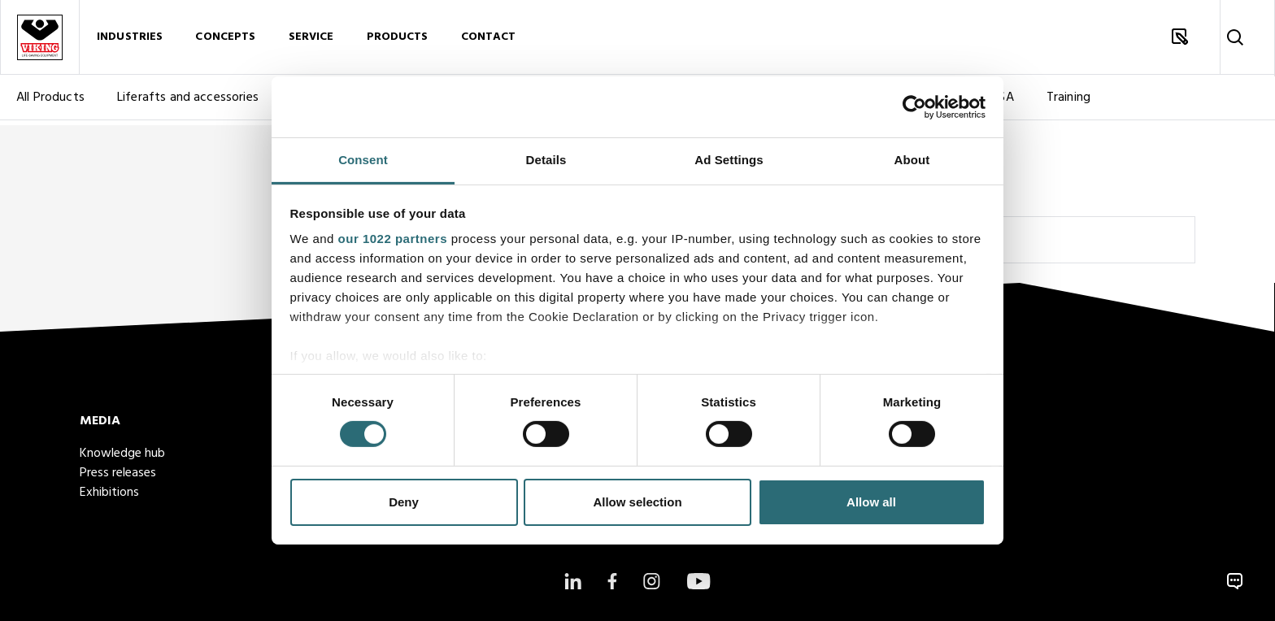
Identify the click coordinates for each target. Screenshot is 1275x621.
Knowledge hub (122, 453)
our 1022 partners (392, 238)
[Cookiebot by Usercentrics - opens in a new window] (914, 106)
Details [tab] (546, 160)
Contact (488, 39)
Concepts (225, 39)
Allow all (871, 502)
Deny (404, 502)
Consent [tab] (363, 160)
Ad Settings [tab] (728, 160)
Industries (130, 39)
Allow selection (637, 502)
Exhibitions (109, 492)
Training (1068, 102)
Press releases (118, 473)
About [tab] (912, 160)
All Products (50, 102)
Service (311, 39)
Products (398, 39)
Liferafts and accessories (188, 102)
